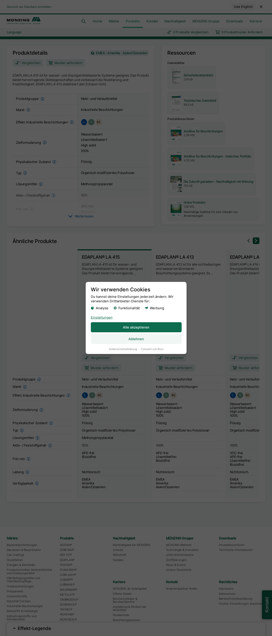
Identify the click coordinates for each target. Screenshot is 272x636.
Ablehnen (136, 339)
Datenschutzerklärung (123, 349)
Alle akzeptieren (136, 327)
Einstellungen (101, 317)
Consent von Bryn (152, 349)
